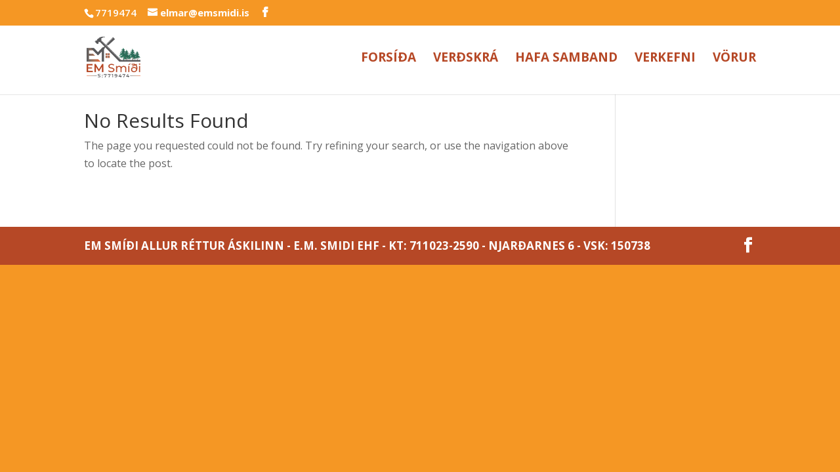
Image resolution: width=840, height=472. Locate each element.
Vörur (734, 59)
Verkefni (665, 59)
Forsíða (388, 59)
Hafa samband (566, 59)
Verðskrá (465, 59)
